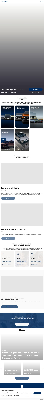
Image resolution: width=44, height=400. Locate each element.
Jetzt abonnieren (22, 326)
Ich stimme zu (37, 393)
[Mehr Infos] (22, 173)
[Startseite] (22, 385)
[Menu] (42, 1)
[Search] (40, 1)
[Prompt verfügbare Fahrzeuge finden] (22, 283)
